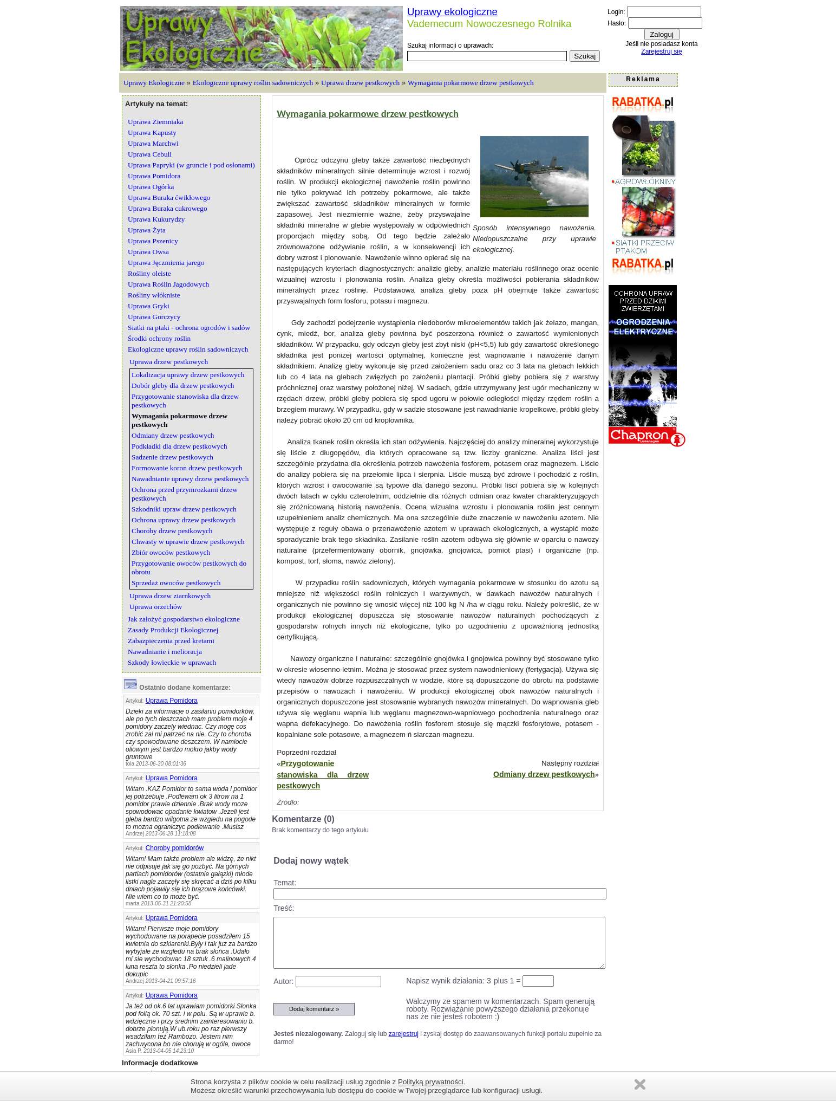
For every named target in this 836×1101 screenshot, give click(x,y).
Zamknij (640, 1084)
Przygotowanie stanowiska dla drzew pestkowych (323, 774)
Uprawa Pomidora (172, 700)
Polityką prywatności (430, 1082)
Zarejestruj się (661, 51)
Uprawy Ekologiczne (154, 83)
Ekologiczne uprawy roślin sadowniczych (253, 83)
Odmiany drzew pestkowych (544, 774)
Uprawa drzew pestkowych (360, 83)
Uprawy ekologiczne (452, 11)
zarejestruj (404, 1034)
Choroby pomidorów (175, 848)
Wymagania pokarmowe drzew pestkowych (471, 83)
